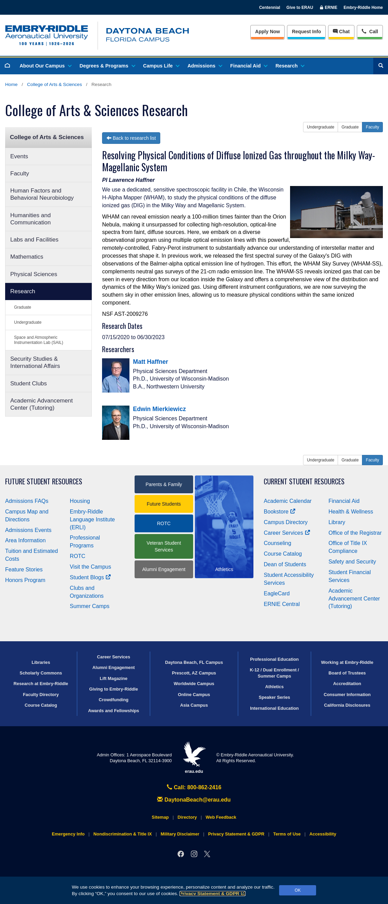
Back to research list (131, 138)
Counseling (277, 543)
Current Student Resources (304, 481)
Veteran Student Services (164, 546)
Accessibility (323, 834)
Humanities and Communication (30, 219)
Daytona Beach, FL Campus (194, 662)
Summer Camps (90, 606)
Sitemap (160, 817)
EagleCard (277, 593)
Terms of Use (287, 834)
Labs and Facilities (34, 239)
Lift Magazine (113, 678)
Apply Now (267, 31)
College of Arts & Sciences (54, 84)
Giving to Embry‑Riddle (113, 689)
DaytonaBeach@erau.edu (193, 800)
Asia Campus (194, 705)
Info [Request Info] (306, 31)
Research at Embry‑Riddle (41, 683)
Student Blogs (90, 577)
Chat (341, 31)
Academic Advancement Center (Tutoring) (41, 404)
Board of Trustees (347, 673)
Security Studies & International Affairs (35, 362)
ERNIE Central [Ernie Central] (282, 604)
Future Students (164, 504)
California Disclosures (347, 705)
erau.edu (194, 757)
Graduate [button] (350, 127)
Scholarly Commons (41, 673)
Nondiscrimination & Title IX (122, 834)
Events (19, 156)
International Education (274, 708)
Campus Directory (286, 522)
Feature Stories (23, 569)
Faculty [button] (372, 127)
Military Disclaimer (180, 834)
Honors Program (25, 580)
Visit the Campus (90, 567)
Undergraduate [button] (320, 127)
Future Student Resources (43, 481)
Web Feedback (221, 817)
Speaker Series (274, 697)
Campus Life (161, 66)
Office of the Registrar (354, 533)
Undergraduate (27, 322)
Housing (80, 501)
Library (336, 522)
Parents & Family (164, 484)
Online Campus (194, 694)
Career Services (287, 533)
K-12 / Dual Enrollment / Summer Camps (274, 672)
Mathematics (26, 256)
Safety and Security (352, 562)
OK (298, 890)
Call (369, 31)
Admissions (204, 66)
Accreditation (347, 683)
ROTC (77, 556)
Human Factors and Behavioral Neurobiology (42, 194)
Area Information (25, 540)
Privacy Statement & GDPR (212, 893)
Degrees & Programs (106, 66)
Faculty (19, 173)
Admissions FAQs (26, 501)
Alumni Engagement (163, 569)
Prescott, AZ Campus (194, 673)
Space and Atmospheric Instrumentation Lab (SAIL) (38, 340)
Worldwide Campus (194, 683)
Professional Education (274, 659)
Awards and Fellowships (113, 710)
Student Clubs (28, 383)
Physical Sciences (33, 274)
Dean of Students (285, 564)
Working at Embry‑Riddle (347, 662)
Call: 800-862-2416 (194, 787)
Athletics (274, 686)
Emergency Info (68, 834)
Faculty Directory (41, 694)
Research (289, 66)
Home (11, 84)
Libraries (41, 662)
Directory (187, 817)
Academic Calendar (288, 501)
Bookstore (280, 512)
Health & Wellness (350, 512)
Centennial (269, 7)
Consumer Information (347, 694)
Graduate (22, 307)
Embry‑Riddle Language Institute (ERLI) (92, 519)
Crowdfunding (113, 699)
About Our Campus (45, 66)
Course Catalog (283, 554)
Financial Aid (248, 66)
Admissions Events (28, 530)
